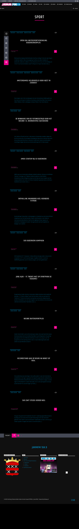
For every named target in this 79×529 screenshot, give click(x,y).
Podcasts (10, 1)
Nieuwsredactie (14, 115)
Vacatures (26, 490)
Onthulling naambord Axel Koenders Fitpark (33, 224)
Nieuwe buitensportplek (34, 343)
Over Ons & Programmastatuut (20, 1)
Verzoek (53, 4)
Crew (41, 4)
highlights (12, 57)
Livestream (3, 1)
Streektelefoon (69, 4)
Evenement (60, 4)
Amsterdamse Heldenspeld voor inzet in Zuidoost (33, 106)
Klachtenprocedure (32, 1)
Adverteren (26, 487)
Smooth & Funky (27, 57)
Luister (75, 8)
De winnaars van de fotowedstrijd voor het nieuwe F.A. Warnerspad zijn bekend (34, 145)
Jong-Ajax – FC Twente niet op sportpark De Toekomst (34, 302)
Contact (26, 489)
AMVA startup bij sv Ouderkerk (34, 183)
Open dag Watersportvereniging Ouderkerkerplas (33, 66)
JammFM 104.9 (39, 472)
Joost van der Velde (14, 75)
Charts (2, 8)
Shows (36, 4)
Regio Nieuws (27, 97)
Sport (33, 57)
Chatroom (47, 4)
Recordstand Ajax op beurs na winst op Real (33, 384)
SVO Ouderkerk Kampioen (34, 265)
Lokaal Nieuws (19, 57)
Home (25, 4)
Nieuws (30, 4)
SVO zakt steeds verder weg (33, 425)
